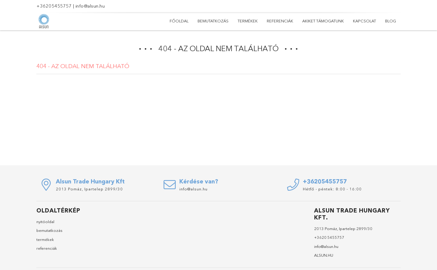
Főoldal (179, 20)
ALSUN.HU (323, 255)
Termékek (248, 20)
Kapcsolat (364, 20)
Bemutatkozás (213, 20)
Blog (390, 20)
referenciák (46, 248)
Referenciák (280, 20)
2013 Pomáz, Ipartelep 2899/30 (89, 188)
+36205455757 (54, 6)
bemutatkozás (49, 230)
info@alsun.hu (90, 6)
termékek (45, 239)
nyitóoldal (45, 221)
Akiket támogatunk (323, 20)
